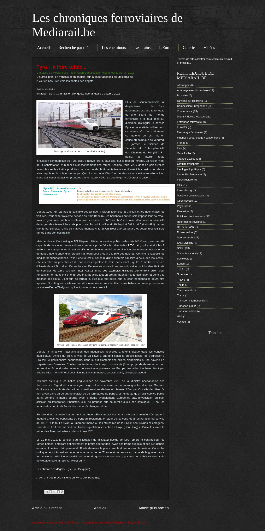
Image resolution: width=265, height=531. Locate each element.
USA (179, 316)
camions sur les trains (190, 100)
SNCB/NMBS (185, 242)
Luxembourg (184, 190)
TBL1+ (181, 269)
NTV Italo (134, 245)
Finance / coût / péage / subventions (198, 137)
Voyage (181, 321)
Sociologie (183, 258)
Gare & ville (184, 153)
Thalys (181, 279)
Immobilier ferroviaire (189, 174)
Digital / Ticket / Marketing (192, 116)
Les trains (142, 47)
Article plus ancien (154, 508)
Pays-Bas (182, 206)
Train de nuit (184, 290)
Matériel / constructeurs (191, 195)
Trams (180, 295)
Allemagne (183, 85)
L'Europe (166, 47)
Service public (185, 237)
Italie (180, 185)
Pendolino (183, 211)
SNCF (180, 248)
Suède (181, 263)
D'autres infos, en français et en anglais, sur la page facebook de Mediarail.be (84, 76)
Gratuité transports (188, 163)
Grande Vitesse (186, 158)
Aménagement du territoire (192, 90)
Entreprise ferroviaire (189, 121)
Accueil (43, 47)
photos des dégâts (53, 469)
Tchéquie (182, 274)
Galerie (189, 47)
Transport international (190, 300)
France (181, 142)
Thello (180, 284)
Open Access (185, 200)
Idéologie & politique (189, 169)
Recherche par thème (75, 47)
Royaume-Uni (185, 232)
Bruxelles (182, 95)
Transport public (186, 305)
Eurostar (182, 127)
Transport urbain (186, 311)
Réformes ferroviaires (189, 221)
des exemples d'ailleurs (118, 270)
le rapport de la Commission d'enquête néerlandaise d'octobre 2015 (78, 93)
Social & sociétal (186, 253)
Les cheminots (114, 47)
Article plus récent (47, 508)
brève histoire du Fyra (67, 477)
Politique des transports (191, 216)
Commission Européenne (192, 106)
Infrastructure (185, 179)
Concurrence (184, 111)
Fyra (179, 148)
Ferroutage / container (190, 132)
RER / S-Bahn (185, 226)
